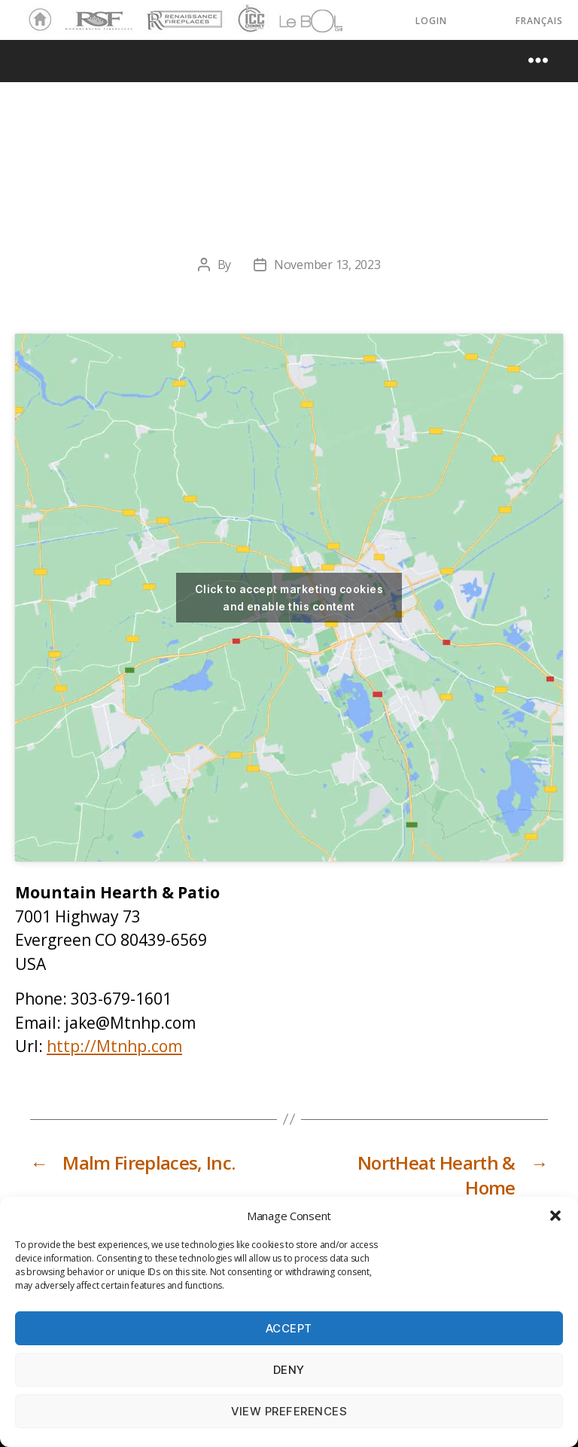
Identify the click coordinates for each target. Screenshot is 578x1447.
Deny (289, 1370)
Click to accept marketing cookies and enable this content (289, 598)
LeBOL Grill (297, 20)
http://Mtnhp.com (114, 1046)
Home (36, 20)
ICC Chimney (249, 20)
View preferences (289, 1411)
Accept (289, 1328)
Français (539, 20)
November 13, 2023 (327, 264)
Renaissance (182, 14)
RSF (72, 14)
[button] (555, 1215)
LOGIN (431, 20)
